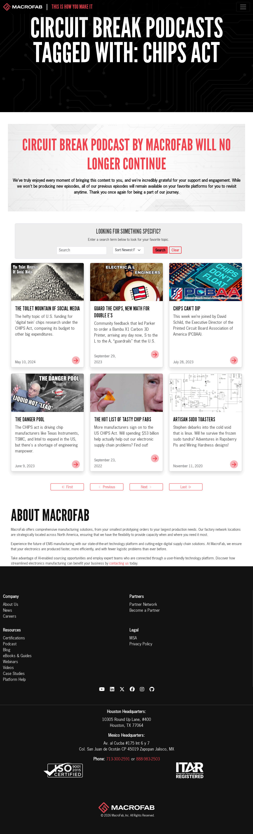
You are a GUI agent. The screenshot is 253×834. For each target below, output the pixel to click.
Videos (8, 668)
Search (160, 250)
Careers (9, 617)
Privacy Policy (140, 644)
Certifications (14, 638)
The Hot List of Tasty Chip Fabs (122, 443)
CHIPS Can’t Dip (186, 332)
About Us (10, 605)
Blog (6, 650)
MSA (133, 638)
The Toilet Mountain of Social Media (47, 332)
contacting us (119, 563)
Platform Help (14, 680)
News (7, 611)
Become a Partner (144, 611)
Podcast (10, 644)
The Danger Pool (29, 443)
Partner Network (143, 605)
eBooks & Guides (17, 656)
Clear (175, 250)
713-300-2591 (118, 759)
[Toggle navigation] (243, 7)
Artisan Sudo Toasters (194, 443)
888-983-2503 (148, 759)
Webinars (10, 662)
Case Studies (14, 674)
